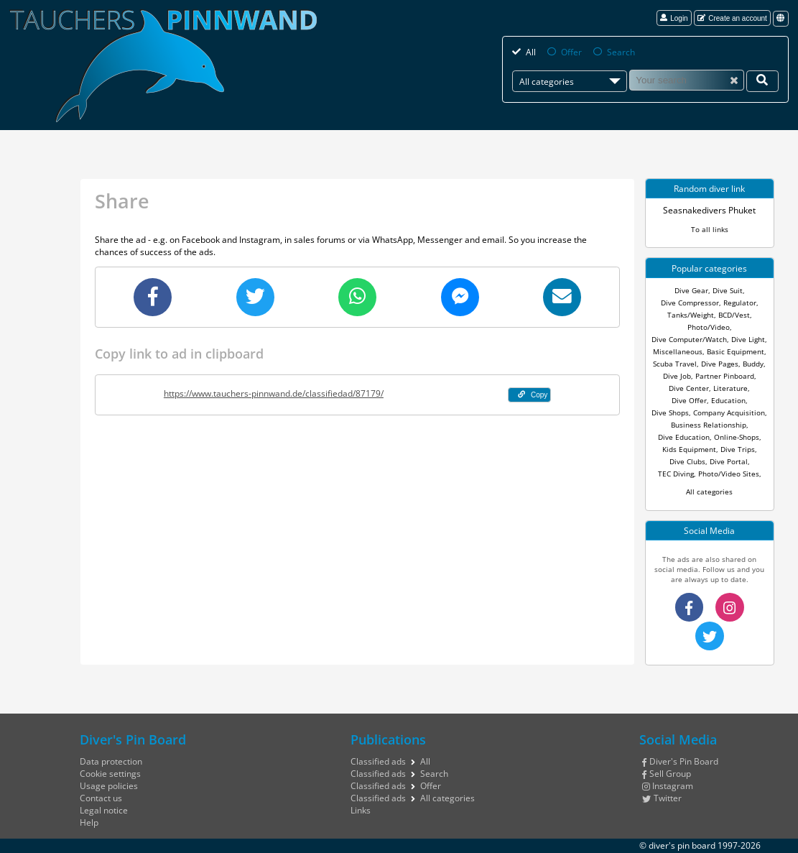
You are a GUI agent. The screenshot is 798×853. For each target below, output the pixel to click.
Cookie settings (110, 773)
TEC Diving (676, 474)
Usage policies (109, 786)
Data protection (111, 761)
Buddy (753, 364)
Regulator (739, 303)
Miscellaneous (677, 351)
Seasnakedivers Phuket (709, 210)
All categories (709, 492)
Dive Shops (670, 412)
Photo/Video (708, 327)
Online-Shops (736, 437)
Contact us (101, 798)
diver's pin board (682, 845)
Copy (533, 395)
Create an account (732, 18)
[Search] (686, 80)
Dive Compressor (690, 303)
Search (621, 52)
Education (728, 400)
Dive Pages (719, 364)
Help (89, 822)
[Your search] (762, 80)
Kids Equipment (689, 449)
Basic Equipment (735, 351)
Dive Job (677, 376)
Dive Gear (691, 290)
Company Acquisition (729, 412)
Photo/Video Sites (728, 474)
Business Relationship (708, 425)
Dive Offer (689, 400)
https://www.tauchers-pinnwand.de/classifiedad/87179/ (274, 393)
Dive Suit (728, 290)
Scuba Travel (675, 364)
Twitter (662, 798)
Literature (730, 388)
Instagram (667, 786)
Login (674, 18)
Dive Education (684, 437)
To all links (709, 229)
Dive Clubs (687, 461)
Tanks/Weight (690, 315)
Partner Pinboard (724, 376)
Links (361, 810)
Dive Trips (737, 449)
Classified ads (378, 761)
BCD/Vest (734, 315)
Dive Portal (729, 461)
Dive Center (689, 388)
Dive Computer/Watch (689, 339)
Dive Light (748, 339)
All (531, 52)
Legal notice (104, 810)
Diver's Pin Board (680, 761)
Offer (571, 52)
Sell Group (666, 773)
